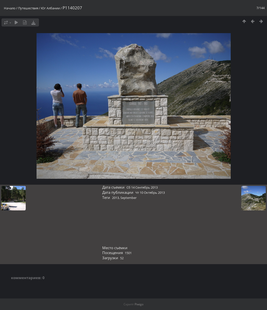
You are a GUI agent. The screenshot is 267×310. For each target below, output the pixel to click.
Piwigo (139, 304)
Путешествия (28, 8)
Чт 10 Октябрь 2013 (150, 192)
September (128, 197)
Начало (9, 8)
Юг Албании (50, 8)
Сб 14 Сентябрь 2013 (142, 187)
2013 (115, 197)
